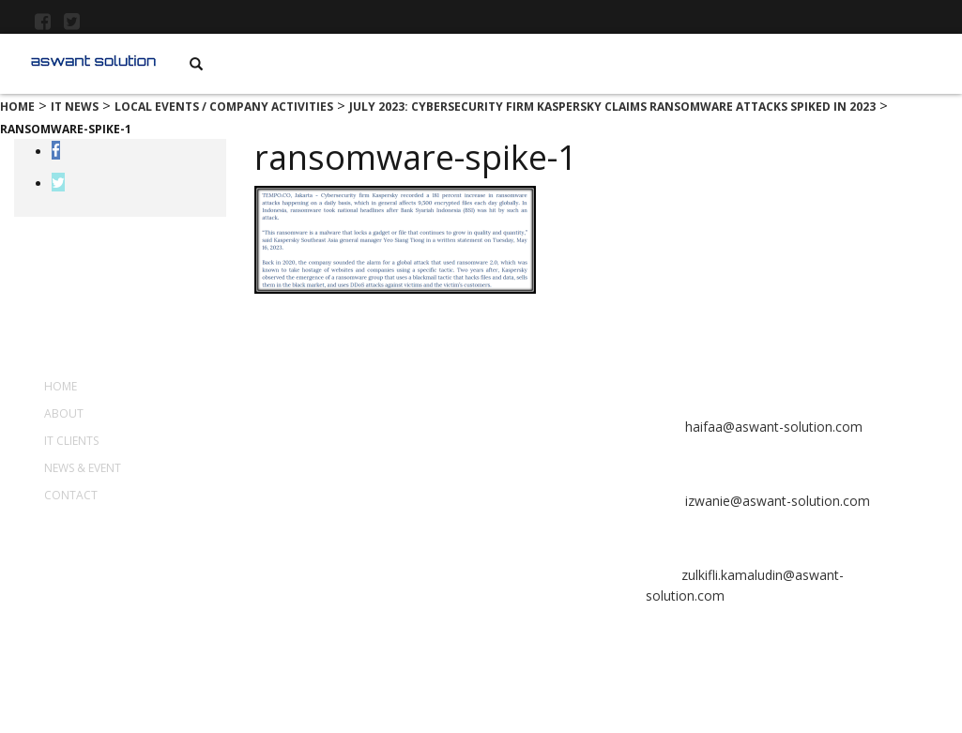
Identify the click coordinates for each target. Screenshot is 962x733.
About (64, 413)
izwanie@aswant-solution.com (775, 501)
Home (60, 386)
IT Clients (71, 441)
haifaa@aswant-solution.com (772, 426)
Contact (71, 495)
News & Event (82, 468)
